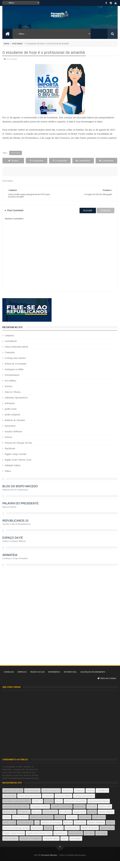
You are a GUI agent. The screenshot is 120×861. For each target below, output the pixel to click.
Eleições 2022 (9, 812)
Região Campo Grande (15, 454)
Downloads (79, 806)
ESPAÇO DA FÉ (12, 537)
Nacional (68, 822)
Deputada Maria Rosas (98, 801)
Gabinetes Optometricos (16, 397)
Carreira (90, 790)
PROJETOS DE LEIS (90, 828)
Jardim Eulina (99, 817)
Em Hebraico (24, 812)
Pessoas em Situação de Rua (18, 443)
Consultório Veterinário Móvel (16, 801)
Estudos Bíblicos (106, 812)
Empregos (22, 672)
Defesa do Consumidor (16, 363)
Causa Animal (9, 796)
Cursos (59, 801)
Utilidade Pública (12, 465)
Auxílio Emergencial (51, 790)
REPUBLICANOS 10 (15, 520)
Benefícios (67, 790)
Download (9, 672)
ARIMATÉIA (9, 555)
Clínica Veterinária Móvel (16, 347)
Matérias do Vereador (15, 420)
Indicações (10, 403)
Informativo (85, 817)
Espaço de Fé (79, 812)
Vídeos (8, 471)
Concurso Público (63, 796)
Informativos (54, 672)
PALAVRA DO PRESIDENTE (20, 503)
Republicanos (60, 833)
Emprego (36, 812)
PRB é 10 (59, 828)
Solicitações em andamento (92, 672)
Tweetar (13, 160)
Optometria (10, 426)
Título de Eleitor (10, 838)
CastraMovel (11, 341)
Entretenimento (12, 375)
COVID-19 (37, 801)
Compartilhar (36, 160)
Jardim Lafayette (12, 414)
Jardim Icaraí (10, 409)
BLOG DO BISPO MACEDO (20, 486)
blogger (87, 210)
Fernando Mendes (49, 855)
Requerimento (75, 833)
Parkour (8, 437)
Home (6, 43)
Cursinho (49, 801)
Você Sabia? (17, 43)
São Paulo (89, 833)
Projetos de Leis (37, 672)
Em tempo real (70, 672)
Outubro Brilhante (13, 431)
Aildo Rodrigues (32, 790)
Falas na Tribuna (12, 392)
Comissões (10, 352)
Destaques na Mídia (14, 369)
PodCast (48, 828)
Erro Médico (10, 380)
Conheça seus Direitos (15, 358)
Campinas (9, 335)
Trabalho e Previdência (30, 838)
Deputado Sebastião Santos (15, 806)
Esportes (92, 812)
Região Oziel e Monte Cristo (18, 460)
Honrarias (59, 817)
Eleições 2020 (105, 806)
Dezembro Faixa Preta (62, 806)
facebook (105, 210)
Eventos (8, 386)
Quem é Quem (107, 828)
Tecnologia (101, 833)
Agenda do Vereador (12, 790)
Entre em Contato (106, 678)
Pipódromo (10, 448)
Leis (37, 822)
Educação (92, 806)
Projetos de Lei (72, 828)
